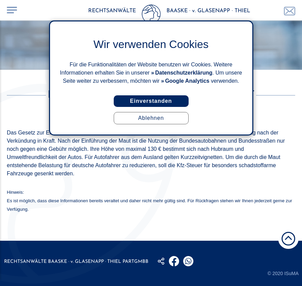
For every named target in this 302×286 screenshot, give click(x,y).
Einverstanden (151, 101)
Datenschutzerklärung (183, 73)
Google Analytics (187, 81)
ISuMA (291, 273)
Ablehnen (151, 118)
